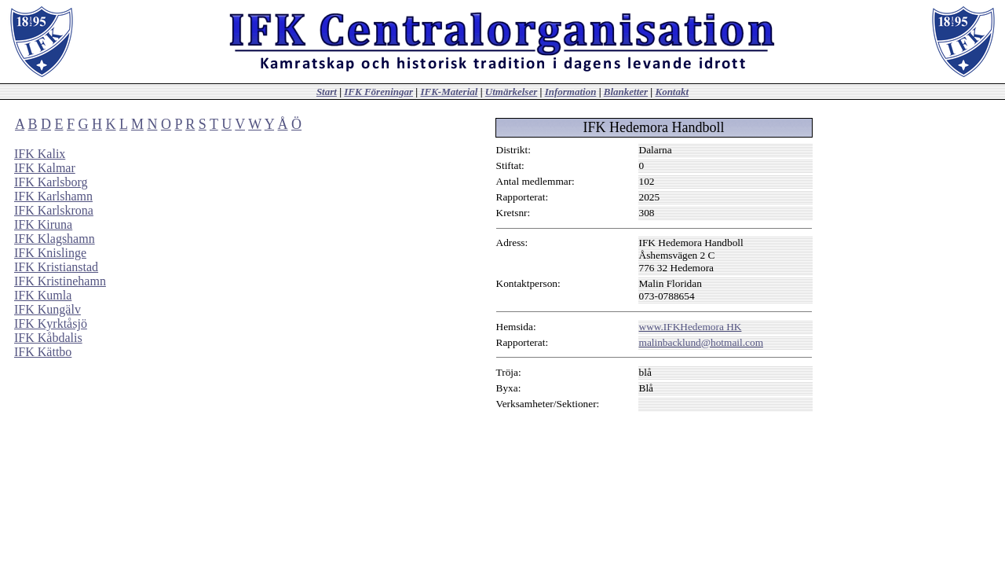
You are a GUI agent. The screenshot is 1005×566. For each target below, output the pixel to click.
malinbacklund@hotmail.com (701, 342)
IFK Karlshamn (53, 196)
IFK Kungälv (47, 309)
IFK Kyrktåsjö (50, 323)
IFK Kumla (42, 295)
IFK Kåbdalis (48, 337)
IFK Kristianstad (56, 267)
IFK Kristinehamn (60, 281)
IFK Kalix (39, 153)
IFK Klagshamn (54, 238)
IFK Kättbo (42, 351)
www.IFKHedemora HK (690, 327)
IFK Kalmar (44, 168)
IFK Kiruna (43, 224)
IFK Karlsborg (50, 182)
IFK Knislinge (50, 252)
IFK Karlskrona (53, 210)
